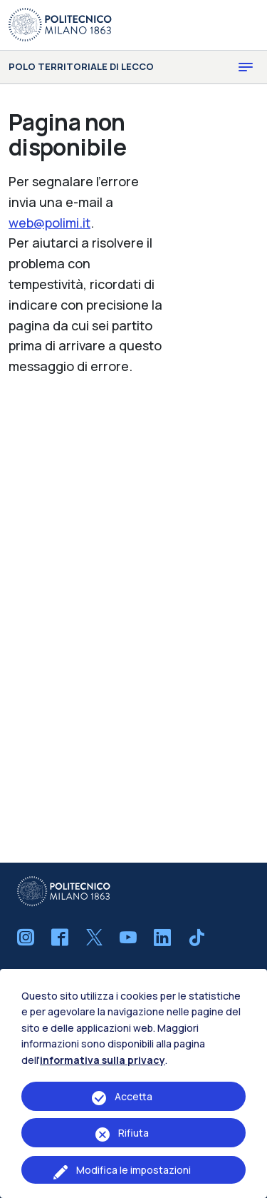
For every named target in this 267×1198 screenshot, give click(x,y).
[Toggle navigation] (245, 67)
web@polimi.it (49, 222)
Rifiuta (133, 1132)
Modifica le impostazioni (133, 1170)
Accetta (133, 1096)
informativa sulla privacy (102, 1060)
